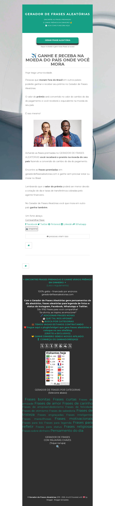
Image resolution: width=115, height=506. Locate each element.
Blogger (50, 500)
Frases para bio (32, 422)
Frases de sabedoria (62, 410)
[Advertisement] (57, 473)
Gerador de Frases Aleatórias (57, 14)
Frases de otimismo (35, 410)
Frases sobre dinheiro (36, 430)
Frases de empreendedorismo (43, 406)
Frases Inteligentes (79, 414)
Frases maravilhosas (36, 418)
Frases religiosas (78, 426)
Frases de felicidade (79, 406)
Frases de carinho (77, 403)
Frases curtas (65, 399)
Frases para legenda (58, 422)
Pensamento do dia (66, 430)
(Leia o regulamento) (57, 282)
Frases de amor (47, 403)
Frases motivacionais (74, 418)
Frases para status (49, 426)
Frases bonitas (37, 399)
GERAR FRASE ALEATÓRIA (57, 40)
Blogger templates (61, 500)
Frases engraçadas (51, 414)
